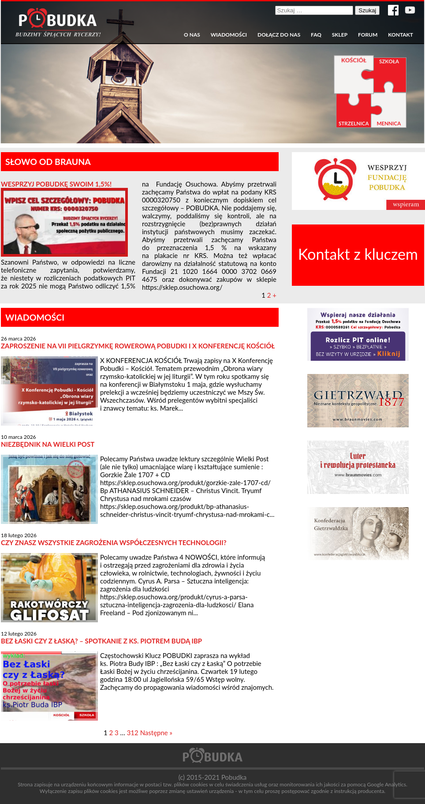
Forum (367, 34)
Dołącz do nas (278, 34)
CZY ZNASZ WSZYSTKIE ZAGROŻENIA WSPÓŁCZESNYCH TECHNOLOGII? (114, 542)
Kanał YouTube (410, 10)
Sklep (339, 34)
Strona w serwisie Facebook (393, 10)
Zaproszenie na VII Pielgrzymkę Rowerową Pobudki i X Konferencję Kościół (138, 346)
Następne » (156, 733)
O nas (192, 34)
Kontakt (400, 34)
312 (132, 733)
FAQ (316, 34)
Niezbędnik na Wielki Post (47, 444)
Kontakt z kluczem (358, 254)
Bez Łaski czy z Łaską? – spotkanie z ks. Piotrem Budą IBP (101, 641)
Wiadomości (229, 34)
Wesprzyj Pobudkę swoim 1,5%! (56, 184)
